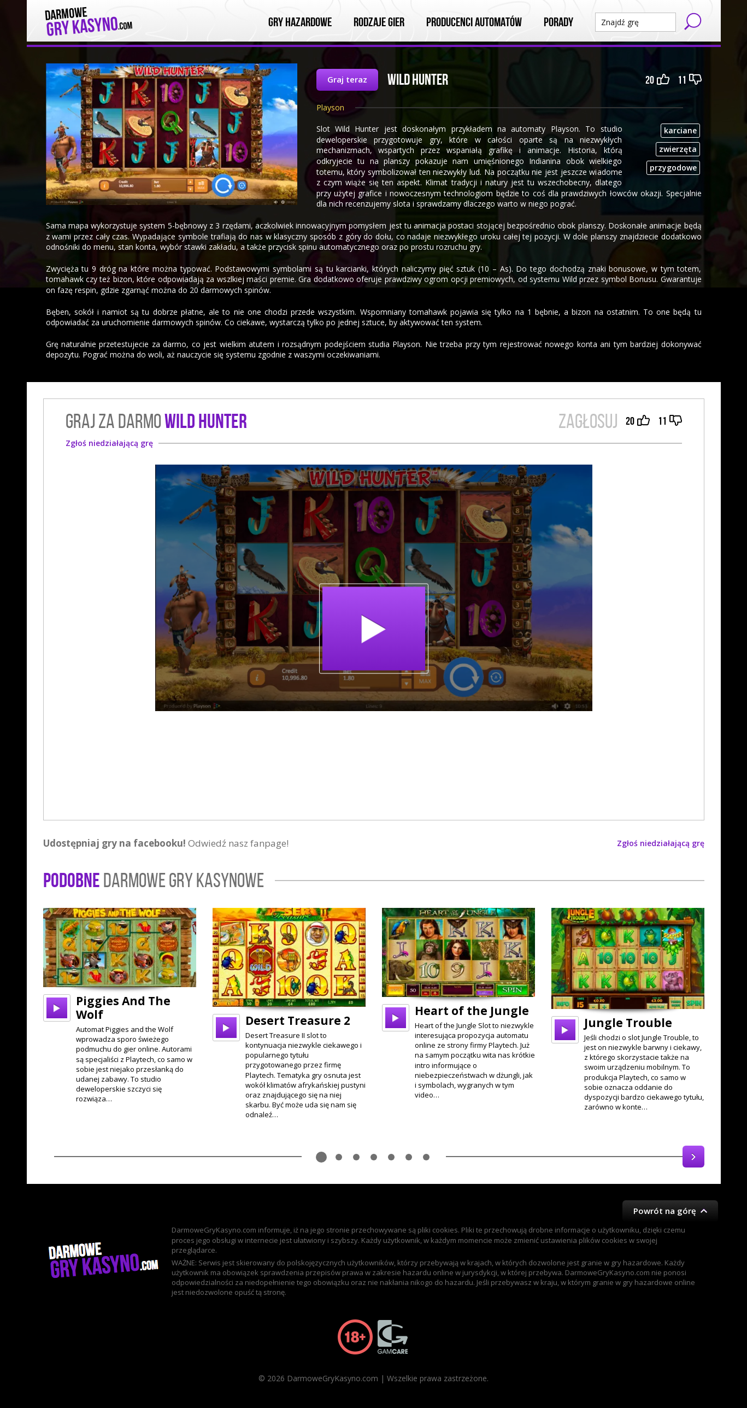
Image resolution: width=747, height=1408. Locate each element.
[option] (119, 1006)
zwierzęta (678, 149)
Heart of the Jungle (472, 1010)
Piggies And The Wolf (123, 1007)
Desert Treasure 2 (297, 1020)
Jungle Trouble (628, 1022)
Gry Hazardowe (300, 22)
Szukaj (693, 21)
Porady (558, 22)
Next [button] (693, 1157)
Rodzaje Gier (379, 22)
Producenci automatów (474, 22)
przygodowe (673, 167)
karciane (680, 130)
